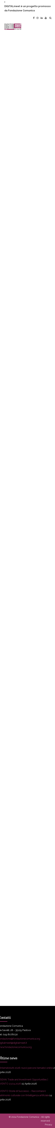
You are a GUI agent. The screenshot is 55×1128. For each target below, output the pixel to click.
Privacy (48, 1124)
